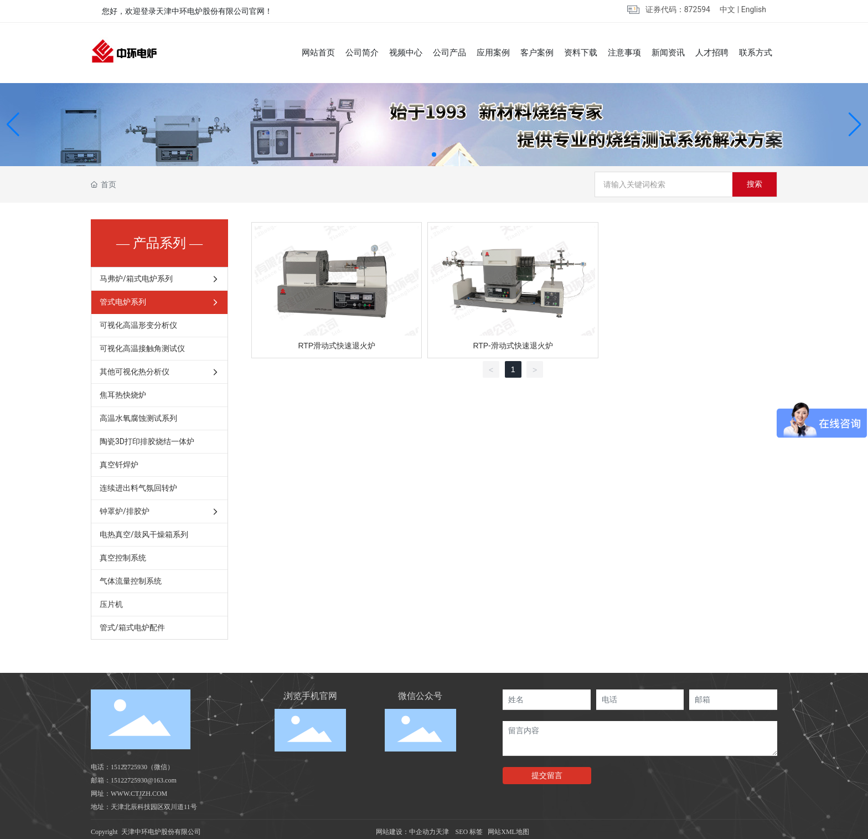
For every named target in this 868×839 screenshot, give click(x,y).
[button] (434, 154)
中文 (727, 9)
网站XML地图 (508, 832)
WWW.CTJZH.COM (139, 793)
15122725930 (129, 767)
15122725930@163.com (144, 780)
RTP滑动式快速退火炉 (336, 345)
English (753, 9)
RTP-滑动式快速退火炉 (512, 345)
